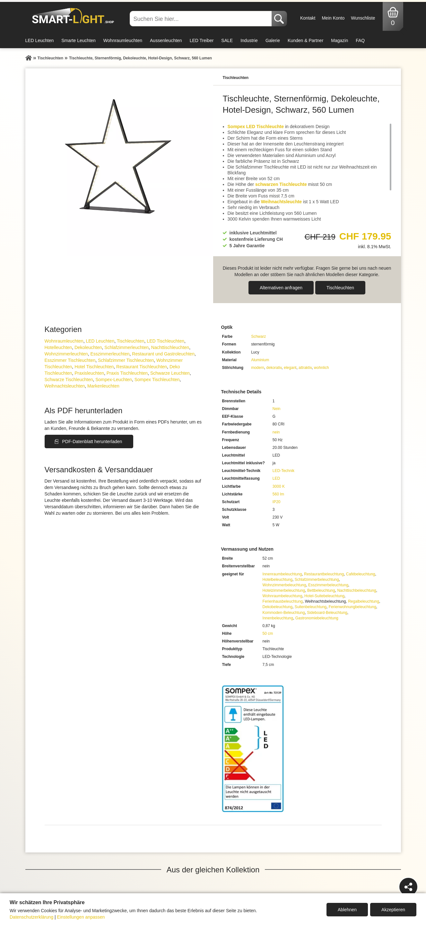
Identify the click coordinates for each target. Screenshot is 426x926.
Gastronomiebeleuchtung (316, 618)
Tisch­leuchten (340, 287)
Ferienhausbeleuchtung (283, 601)
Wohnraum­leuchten (64, 341)
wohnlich (321, 367)
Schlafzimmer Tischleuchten (126, 360)
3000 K (279, 486)
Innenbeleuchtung (278, 618)
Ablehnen (347, 909)
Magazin (339, 40)
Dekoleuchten (88, 347)
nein (276, 432)
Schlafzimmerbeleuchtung (317, 579)
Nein (277, 408)
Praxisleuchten (89, 373)
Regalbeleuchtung (363, 601)
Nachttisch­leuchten (170, 347)
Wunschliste (363, 18)
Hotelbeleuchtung (277, 579)
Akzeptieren (393, 909)
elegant (290, 367)
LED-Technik (283, 470)
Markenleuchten (103, 386)
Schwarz (258, 336)
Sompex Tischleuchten (157, 379)
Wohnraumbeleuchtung (282, 596)
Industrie (249, 40)
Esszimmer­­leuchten (109, 353)
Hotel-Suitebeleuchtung (324, 596)
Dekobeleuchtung (277, 607)
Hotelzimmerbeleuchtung (284, 590)
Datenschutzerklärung (31, 917)
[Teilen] (408, 886)
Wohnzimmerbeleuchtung (284, 585)
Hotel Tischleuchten (94, 366)
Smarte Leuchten (78, 40)
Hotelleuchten (58, 347)
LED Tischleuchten (165, 341)
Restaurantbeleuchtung (324, 574)
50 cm (268, 633)
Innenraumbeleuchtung (282, 574)
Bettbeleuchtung (321, 590)
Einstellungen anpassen (81, 917)
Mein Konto (333, 18)
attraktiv (305, 367)
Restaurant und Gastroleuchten (163, 353)
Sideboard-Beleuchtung (327, 612)
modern (257, 367)
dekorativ (274, 367)
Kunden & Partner (305, 40)
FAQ (360, 40)
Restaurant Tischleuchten (141, 366)
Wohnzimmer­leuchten (66, 353)
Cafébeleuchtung (360, 574)
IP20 (277, 502)
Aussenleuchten (166, 40)
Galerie (272, 40)
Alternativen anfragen (281, 287)
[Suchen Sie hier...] (201, 18)
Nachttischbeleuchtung (356, 590)
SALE (227, 40)
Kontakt (307, 18)
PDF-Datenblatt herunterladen (92, 441)
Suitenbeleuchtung (310, 607)
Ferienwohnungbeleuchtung (352, 607)
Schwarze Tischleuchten (69, 379)
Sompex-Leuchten (113, 379)
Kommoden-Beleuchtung (284, 612)
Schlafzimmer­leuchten (126, 347)
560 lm (278, 494)
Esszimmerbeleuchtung (328, 585)
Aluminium (260, 360)
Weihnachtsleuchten (65, 386)
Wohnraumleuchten (122, 40)
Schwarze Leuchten (170, 373)
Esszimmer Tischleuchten (70, 360)
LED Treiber (202, 40)
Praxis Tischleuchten (127, 373)
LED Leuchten (39, 40)
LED (276, 478)
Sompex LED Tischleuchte (256, 126)
